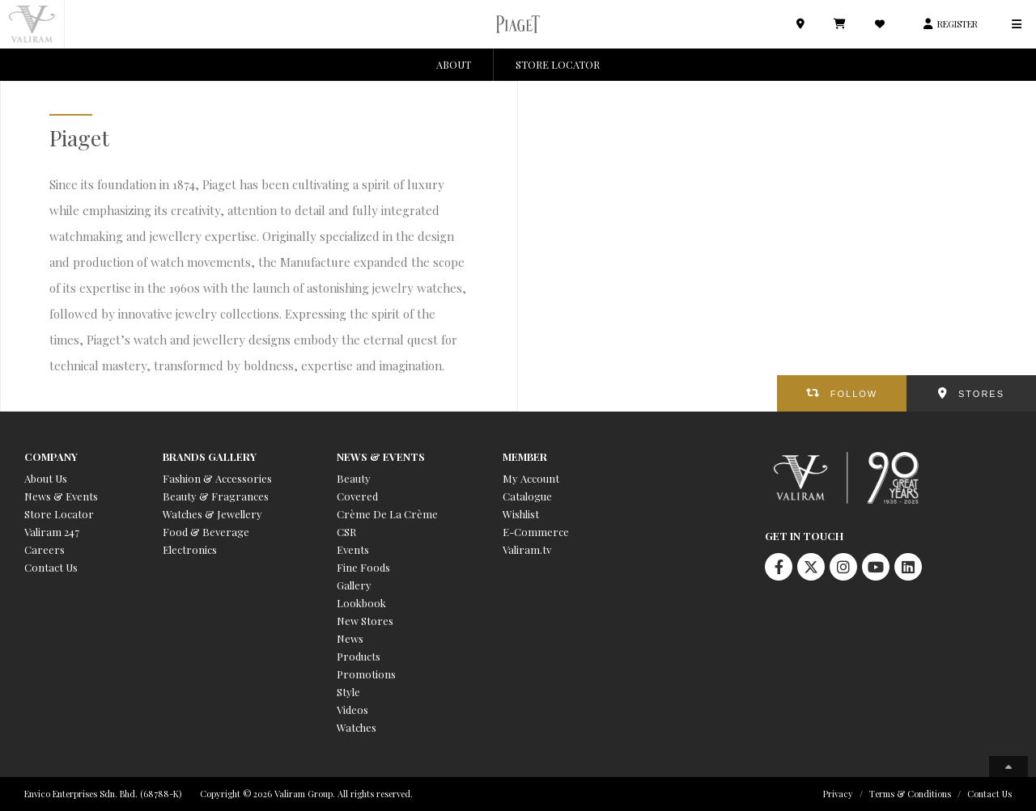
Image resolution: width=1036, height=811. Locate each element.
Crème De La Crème (387, 514)
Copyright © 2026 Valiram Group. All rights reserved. (306, 794)
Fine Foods (363, 567)
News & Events (61, 496)
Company (51, 456)
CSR (346, 532)
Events (353, 549)
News (350, 638)
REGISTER (957, 24)
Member (525, 456)
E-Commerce (536, 532)
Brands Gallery (210, 456)
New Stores (365, 620)
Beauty (354, 478)
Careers (44, 549)
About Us (45, 478)
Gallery (354, 585)
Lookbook (361, 603)
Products (358, 656)
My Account (531, 478)
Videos (352, 709)
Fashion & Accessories (217, 478)
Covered (357, 496)
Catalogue (527, 496)
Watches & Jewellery (212, 514)
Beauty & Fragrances (216, 496)
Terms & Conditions (910, 794)
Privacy (838, 794)
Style (348, 692)
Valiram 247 (51, 532)
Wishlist (521, 514)
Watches (356, 727)
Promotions (366, 674)
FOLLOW (853, 394)
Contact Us (51, 567)
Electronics (190, 549)
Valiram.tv (527, 549)
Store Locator (59, 514)
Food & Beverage (206, 532)
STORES (981, 394)
